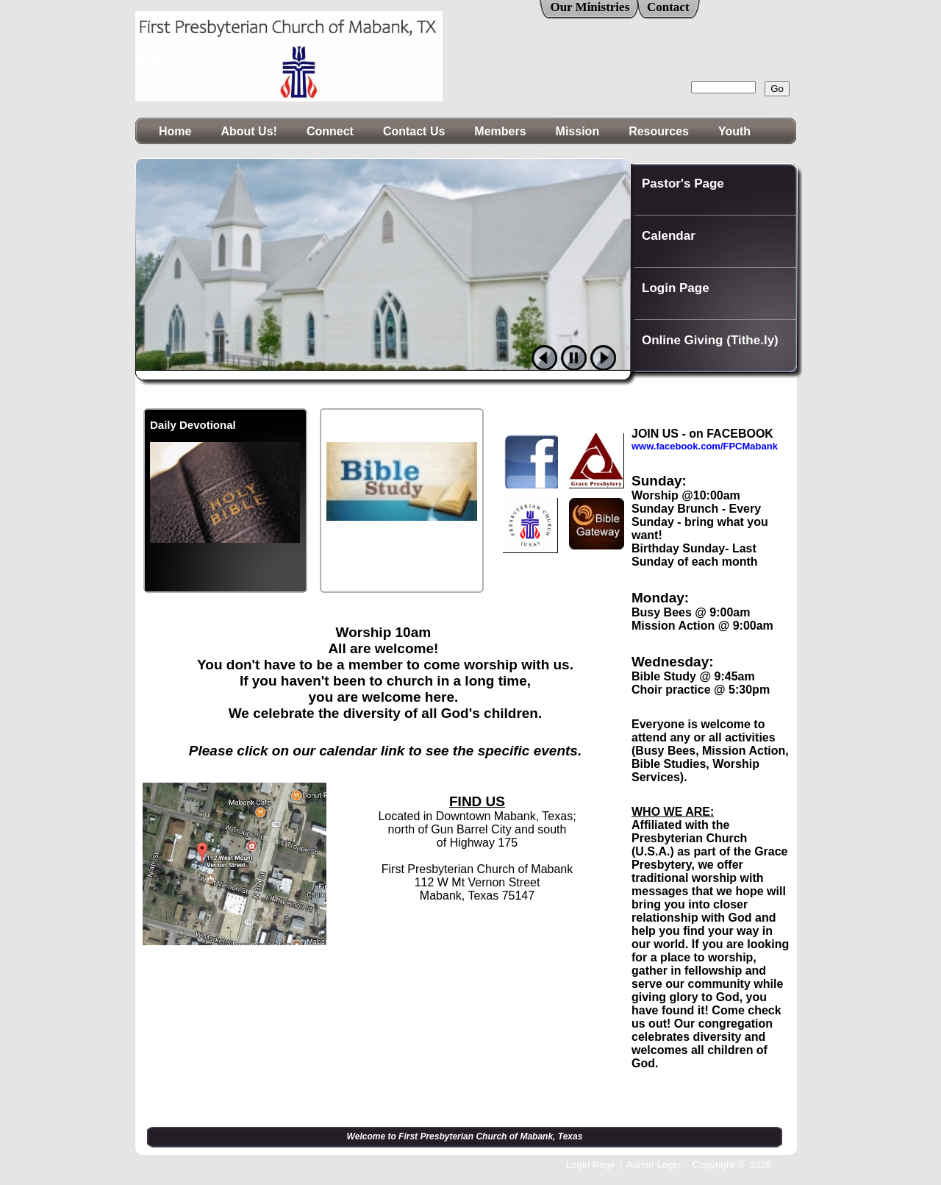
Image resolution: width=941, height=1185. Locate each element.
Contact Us (414, 131)
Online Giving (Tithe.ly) (710, 340)
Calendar (668, 236)
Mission (578, 131)
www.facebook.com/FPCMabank (704, 446)
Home (175, 131)
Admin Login (653, 1164)
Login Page (675, 288)
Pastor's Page (683, 184)
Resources (659, 131)
